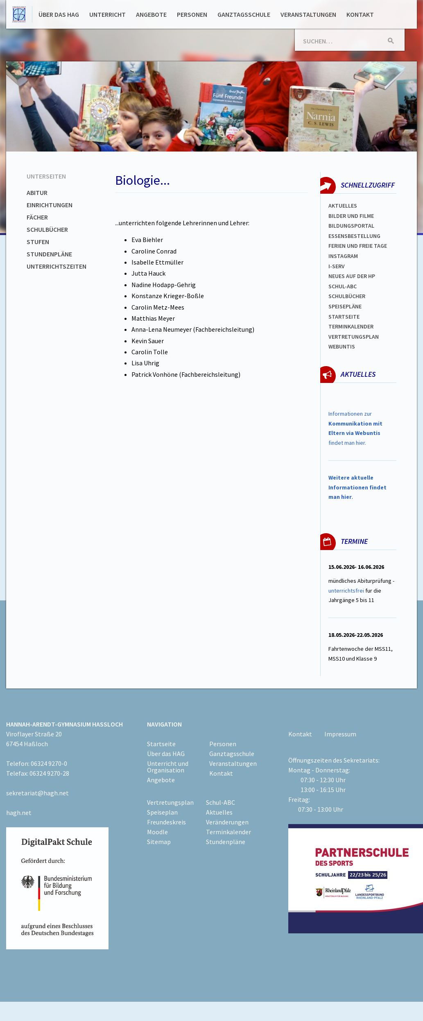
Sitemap (159, 842)
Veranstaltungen (308, 14)
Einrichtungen (49, 205)
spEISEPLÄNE (345, 306)
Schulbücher (47, 229)
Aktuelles (342, 205)
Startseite (344, 316)
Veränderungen (227, 822)
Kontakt (360, 14)
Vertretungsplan (353, 336)
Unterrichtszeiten (56, 266)
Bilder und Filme (351, 216)
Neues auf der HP (351, 276)
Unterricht (107, 14)
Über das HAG (58, 14)
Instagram (343, 256)
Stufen (38, 242)
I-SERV (336, 266)
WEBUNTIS (341, 346)
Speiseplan (162, 812)
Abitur (37, 192)
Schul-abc (342, 286)
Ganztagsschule (243, 14)
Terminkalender (350, 326)
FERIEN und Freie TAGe (357, 245)
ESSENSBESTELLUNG (354, 236)
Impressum (340, 734)
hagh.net (19, 812)
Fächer (37, 217)
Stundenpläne (49, 254)
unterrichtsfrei (346, 590)
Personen (192, 14)
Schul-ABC (220, 802)
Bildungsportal (351, 225)
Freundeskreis (166, 822)
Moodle (157, 832)
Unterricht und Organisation (167, 766)
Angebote (151, 14)
